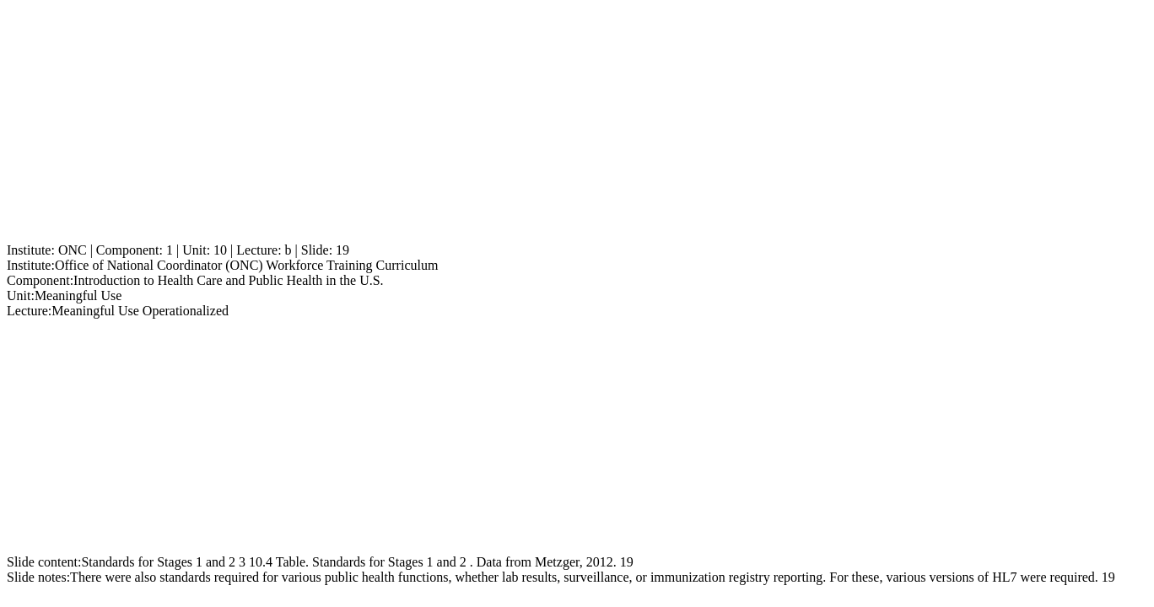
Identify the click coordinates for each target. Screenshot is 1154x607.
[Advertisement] (513, 125)
